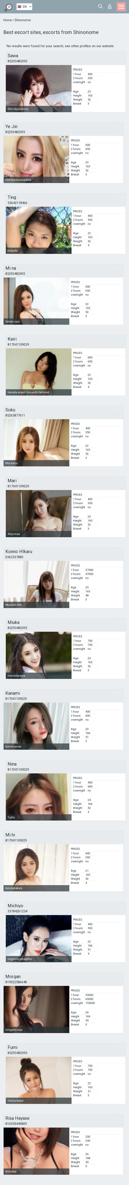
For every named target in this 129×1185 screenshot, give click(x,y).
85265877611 (15, 415)
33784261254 (17, 911)
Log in (109, 6)
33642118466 (17, 203)
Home (8, 20)
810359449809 (16, 1124)
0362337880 (14, 557)
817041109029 (18, 345)
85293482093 (17, 61)
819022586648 (16, 982)
